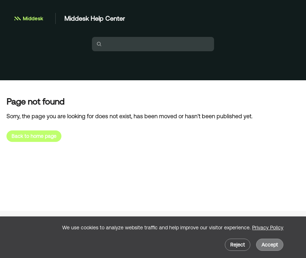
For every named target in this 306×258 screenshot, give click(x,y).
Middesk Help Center (94, 18)
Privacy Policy (267, 227)
